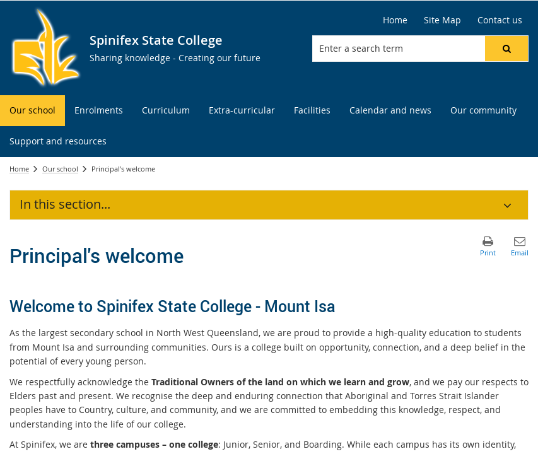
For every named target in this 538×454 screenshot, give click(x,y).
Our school (60, 168)
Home (19, 168)
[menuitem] (32, 110)
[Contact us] (500, 20)
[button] (506, 48)
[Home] (395, 20)
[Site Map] (442, 20)
